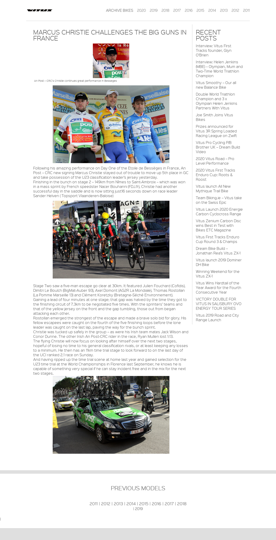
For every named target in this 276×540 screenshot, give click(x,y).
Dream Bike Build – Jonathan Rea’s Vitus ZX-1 (218, 250)
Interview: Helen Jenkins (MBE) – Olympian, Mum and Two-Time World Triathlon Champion (219, 68)
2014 (212, 10)
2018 (165, 10)
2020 (141, 10)
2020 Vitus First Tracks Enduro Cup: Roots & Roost (215, 175)
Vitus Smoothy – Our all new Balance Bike (216, 85)
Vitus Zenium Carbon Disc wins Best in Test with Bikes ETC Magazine (218, 225)
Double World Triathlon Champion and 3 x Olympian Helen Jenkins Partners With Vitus (216, 101)
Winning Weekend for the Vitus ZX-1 (218, 273)
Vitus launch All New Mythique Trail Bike (213, 188)
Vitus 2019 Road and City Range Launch (217, 317)
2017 (177, 10)
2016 (189, 10)
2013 (224, 10)
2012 (235, 10)
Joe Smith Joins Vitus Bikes (214, 117)
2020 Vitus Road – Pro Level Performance (215, 161)
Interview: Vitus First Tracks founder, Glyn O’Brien (214, 50)
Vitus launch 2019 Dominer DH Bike (219, 262)
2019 (154, 10)
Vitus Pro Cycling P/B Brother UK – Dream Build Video (218, 147)
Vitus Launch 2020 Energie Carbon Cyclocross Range (219, 211)
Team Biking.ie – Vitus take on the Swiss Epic (219, 200)
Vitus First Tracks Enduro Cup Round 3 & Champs (217, 239)
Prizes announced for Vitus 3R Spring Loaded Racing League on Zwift (216, 131)
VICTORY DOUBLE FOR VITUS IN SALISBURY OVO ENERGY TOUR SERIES (218, 304)
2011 (246, 10)
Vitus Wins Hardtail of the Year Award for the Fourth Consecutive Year (218, 287)
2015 (200, 10)
